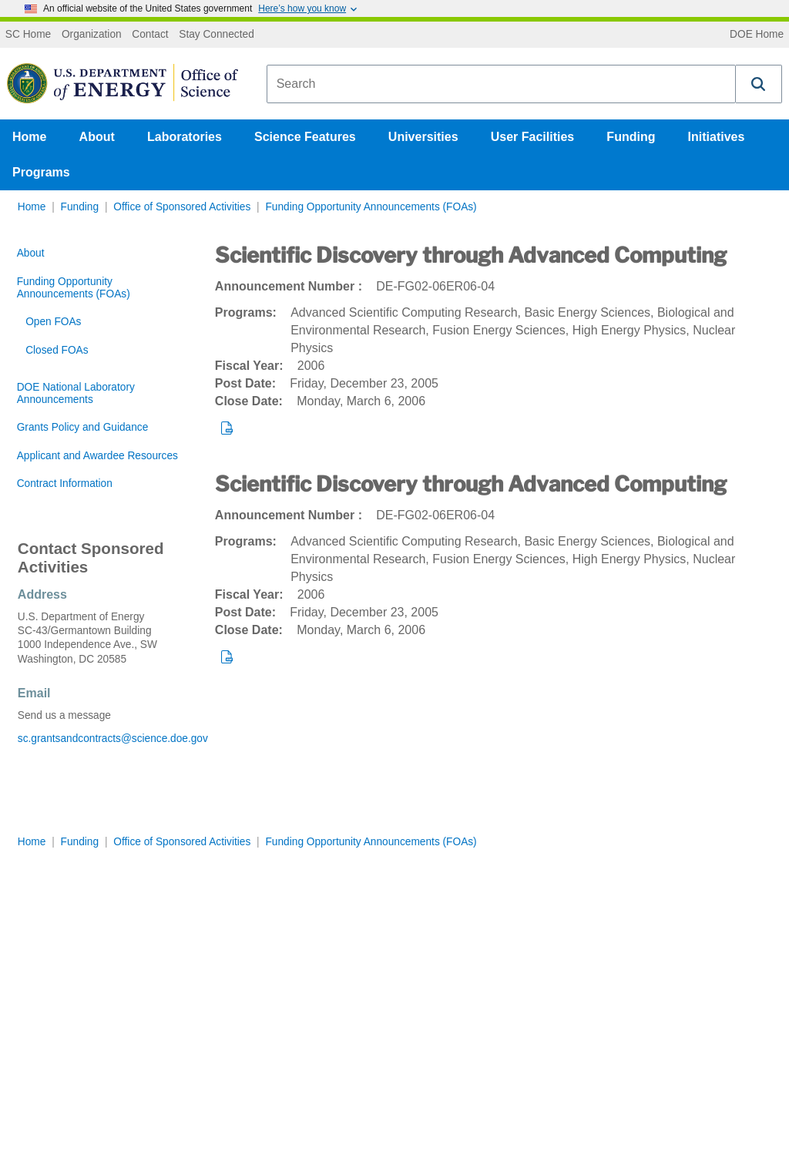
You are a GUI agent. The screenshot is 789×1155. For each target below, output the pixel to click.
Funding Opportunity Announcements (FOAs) (370, 207)
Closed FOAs (56, 350)
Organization (92, 34)
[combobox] (501, 83)
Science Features (305, 136)
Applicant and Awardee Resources (97, 456)
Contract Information (64, 483)
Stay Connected (216, 34)
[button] (759, 84)
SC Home (28, 34)
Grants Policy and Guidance (83, 427)
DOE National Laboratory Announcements (76, 393)
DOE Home (757, 34)
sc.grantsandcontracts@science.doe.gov (99, 738)
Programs (41, 172)
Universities (423, 136)
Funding (630, 136)
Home (29, 136)
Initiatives (716, 136)
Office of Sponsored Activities (181, 207)
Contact (150, 34)
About (97, 136)
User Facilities (533, 136)
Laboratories (184, 136)
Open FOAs (53, 321)
